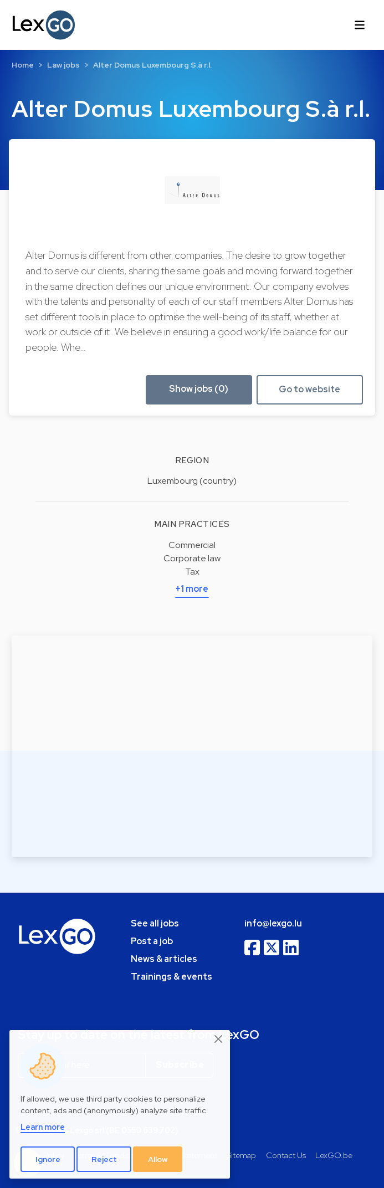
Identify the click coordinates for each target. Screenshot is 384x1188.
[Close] (219, 1039)
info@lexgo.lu (273, 923)
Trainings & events (171, 976)
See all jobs (155, 923)
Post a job (152, 941)
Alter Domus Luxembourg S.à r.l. (152, 65)
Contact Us (286, 1155)
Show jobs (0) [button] (198, 389)
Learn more (43, 1127)
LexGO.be (333, 1155)
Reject (104, 1159)
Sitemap (241, 1155)
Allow (158, 1159)
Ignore (47, 1159)
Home (23, 65)
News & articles (164, 959)
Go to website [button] (309, 389)
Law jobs (63, 65)
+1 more (192, 589)
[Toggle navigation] (359, 25)
